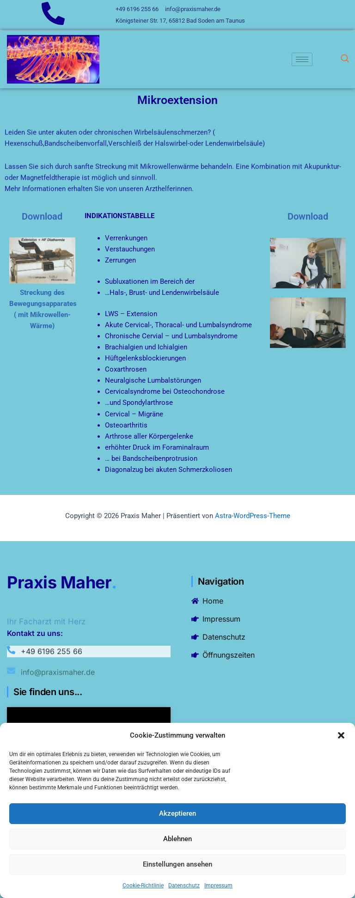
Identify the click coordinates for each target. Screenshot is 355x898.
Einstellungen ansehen (177, 864)
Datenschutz (184, 885)
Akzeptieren (177, 813)
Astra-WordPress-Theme (252, 516)
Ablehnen (177, 839)
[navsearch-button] (345, 59)
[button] (341, 735)
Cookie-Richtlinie (143, 885)
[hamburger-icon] (302, 59)
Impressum (218, 885)
